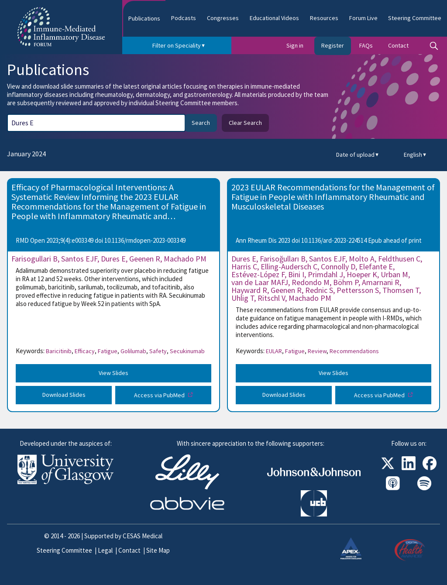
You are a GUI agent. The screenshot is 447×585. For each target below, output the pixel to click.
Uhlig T (242, 298)
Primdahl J (325, 274)
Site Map (158, 550)
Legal (105, 550)
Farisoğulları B (283, 259)
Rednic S (319, 290)
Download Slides (64, 395)
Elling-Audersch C (289, 267)
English (415, 155)
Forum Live (363, 18)
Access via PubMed (160, 395)
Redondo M (311, 282)
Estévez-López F (258, 274)
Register (332, 45)
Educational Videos (274, 18)
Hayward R (249, 290)
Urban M (394, 274)
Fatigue (108, 351)
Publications (144, 18)
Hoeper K (362, 274)
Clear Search (245, 123)
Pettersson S (358, 290)
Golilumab (134, 351)
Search (201, 123)
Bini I (296, 274)
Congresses (223, 18)
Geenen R (144, 259)
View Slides (113, 373)
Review (318, 351)
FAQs (366, 45)
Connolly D (338, 267)
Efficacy (85, 351)
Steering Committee (414, 18)
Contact (398, 45)
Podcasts (183, 18)
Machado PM (185, 259)
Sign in (294, 45)
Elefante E (376, 267)
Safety (158, 351)
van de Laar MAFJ (259, 282)
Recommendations (354, 351)
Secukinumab (187, 351)
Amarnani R (380, 282)
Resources (324, 18)
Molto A (362, 259)
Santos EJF (79, 259)
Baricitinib (59, 351)
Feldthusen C (399, 259)
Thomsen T (400, 290)
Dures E (113, 259)
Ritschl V (271, 298)
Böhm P (345, 282)
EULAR (275, 351)
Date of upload (357, 155)
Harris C (244, 267)
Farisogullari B (34, 259)
